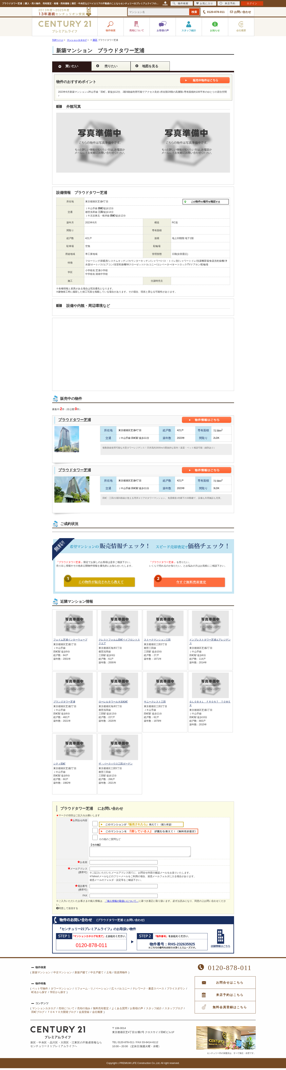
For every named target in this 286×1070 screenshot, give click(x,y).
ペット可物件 (40, 990)
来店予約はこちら (230, 996)
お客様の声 (136, 1010)
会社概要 (97, 1013)
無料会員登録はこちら (230, 1009)
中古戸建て (96, 974)
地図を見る (150, 66)
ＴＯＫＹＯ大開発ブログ (61, 1013)
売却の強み (83, 1010)
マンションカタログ (44, 1010)
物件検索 (180, 3)
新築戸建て (81, 974)
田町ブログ (37, 1013)
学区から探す (58, 993)
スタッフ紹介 (154, 1010)
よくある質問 (119, 1010)
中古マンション (62, 974)
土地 (109, 974)
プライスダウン (176, 990)
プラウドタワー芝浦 (74, 420)
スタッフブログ (174, 1010)
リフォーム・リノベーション (92, 990)
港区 (95, 40)
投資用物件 (120, 974)
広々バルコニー (120, 990)
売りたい (110, 66)
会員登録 (84, 1013)
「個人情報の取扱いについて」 (122, 902)
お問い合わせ (242, 12)
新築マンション (41, 974)
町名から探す (39, 993)
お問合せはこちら (230, 984)
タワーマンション (61, 990)
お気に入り (204, 3)
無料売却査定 (101, 1010)
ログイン (252, 3)
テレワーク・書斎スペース (148, 990)
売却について (66, 1010)
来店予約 (227, 3)
